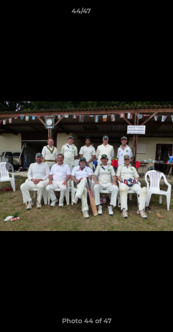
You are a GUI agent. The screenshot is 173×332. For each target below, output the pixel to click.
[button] (139, 13)
